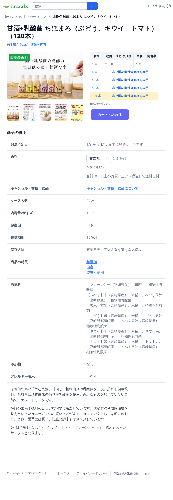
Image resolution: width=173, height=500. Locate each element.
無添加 (91, 262)
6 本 (95, 72)
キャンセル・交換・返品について (112, 188)
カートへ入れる (110, 114)
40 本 (95, 80)
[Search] (59, 6)
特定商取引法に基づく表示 (132, 473)
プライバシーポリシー (92, 473)
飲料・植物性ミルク (32, 16)
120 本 (96, 96)
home (9, 16)
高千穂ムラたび (17, 44)
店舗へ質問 (38, 44)
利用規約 (64, 473)
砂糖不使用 (95, 272)
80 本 (95, 88)
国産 (89, 267)
